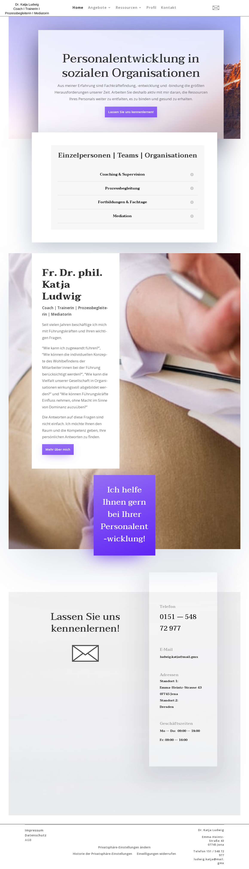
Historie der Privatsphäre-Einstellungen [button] (102, 854)
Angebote (97, 8)
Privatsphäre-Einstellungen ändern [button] (124, 847)
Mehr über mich (58, 450)
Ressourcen (126, 8)
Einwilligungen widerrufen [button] (156, 854)
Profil (151, 8)
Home (78, 8)
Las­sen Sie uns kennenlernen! (131, 112)
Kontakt (168, 8)
